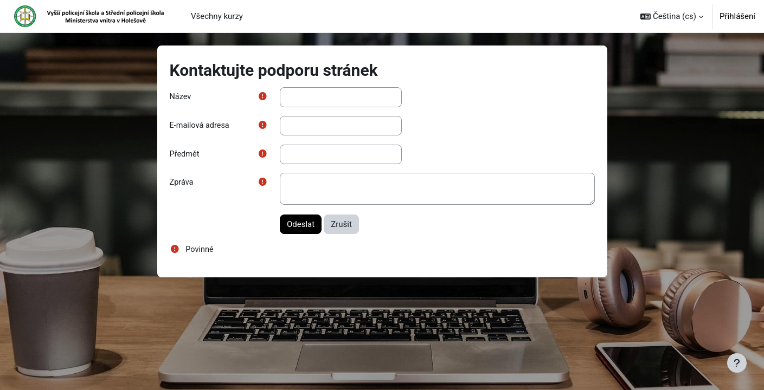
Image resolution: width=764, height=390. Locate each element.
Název (181, 97)
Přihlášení (737, 16)
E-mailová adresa (201, 126)
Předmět (185, 155)
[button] (671, 16)
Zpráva (182, 184)
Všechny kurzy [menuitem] (217, 16)
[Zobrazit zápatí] (737, 363)
